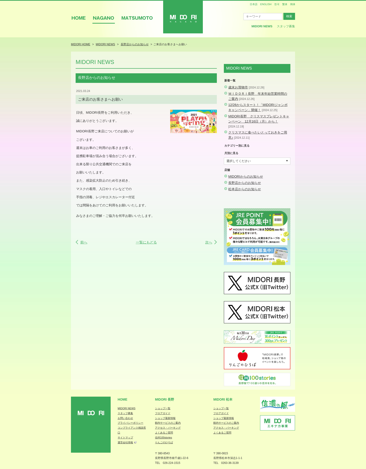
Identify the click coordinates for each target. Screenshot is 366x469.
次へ (208, 242)
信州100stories (163, 437)
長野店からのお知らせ (244, 183)
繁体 (284, 4)
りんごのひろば (164, 442)
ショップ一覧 (162, 408)
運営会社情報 (125, 442)
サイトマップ (125, 437)
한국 (276, 4)
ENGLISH (265, 4)
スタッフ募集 (286, 26)
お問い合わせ (125, 418)
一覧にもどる (146, 242)
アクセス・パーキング (168, 427)
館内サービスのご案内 (168, 422)
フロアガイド (162, 413)
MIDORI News (261, 26)
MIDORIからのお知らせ (245, 176)
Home (122, 399)
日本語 (253, 4)
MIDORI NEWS (126, 408)
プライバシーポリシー (130, 422)
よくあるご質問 (164, 432)
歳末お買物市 (238, 87)
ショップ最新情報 (165, 418)
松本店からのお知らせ (244, 189)
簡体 (292, 4)
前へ (83, 242)
